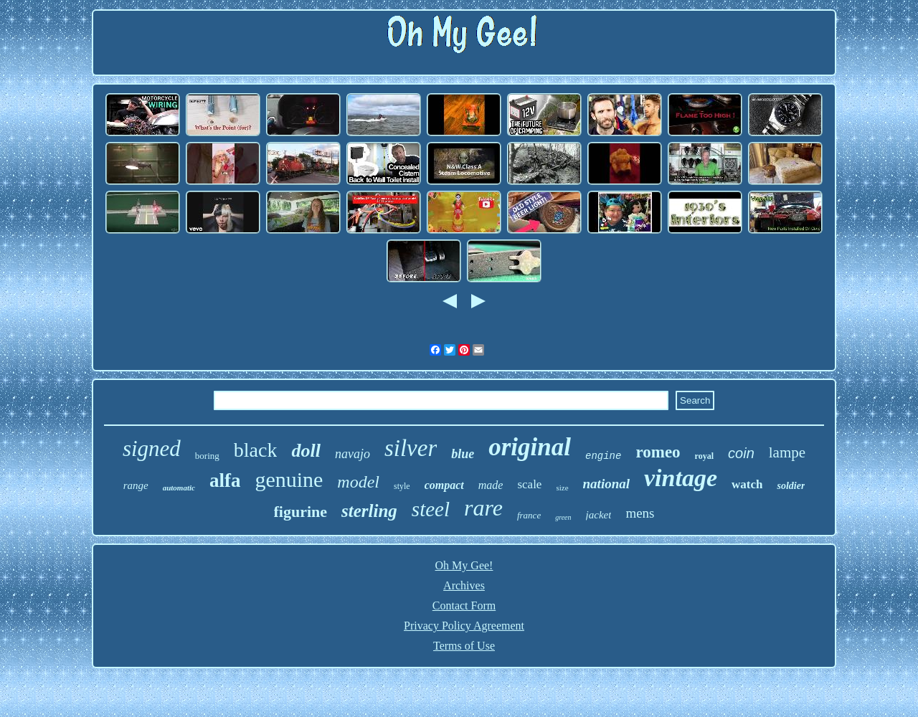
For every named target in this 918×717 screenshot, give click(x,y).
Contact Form (464, 605)
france (529, 515)
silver (410, 448)
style (402, 486)
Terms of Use (464, 646)
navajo (352, 454)
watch (747, 484)
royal (704, 456)
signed (152, 448)
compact (444, 485)
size (562, 487)
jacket (599, 515)
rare (483, 508)
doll (305, 450)
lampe (787, 452)
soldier (791, 485)
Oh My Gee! (464, 565)
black (256, 450)
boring (207, 455)
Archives (464, 585)
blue (462, 454)
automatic (179, 487)
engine (603, 456)
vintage (680, 478)
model (358, 482)
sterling (369, 511)
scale (529, 484)
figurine (301, 512)
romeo (657, 452)
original (529, 447)
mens (639, 513)
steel (431, 509)
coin (741, 453)
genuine (289, 479)
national (606, 483)
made (490, 485)
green (563, 517)
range (135, 485)
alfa (225, 480)
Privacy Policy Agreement (464, 625)
